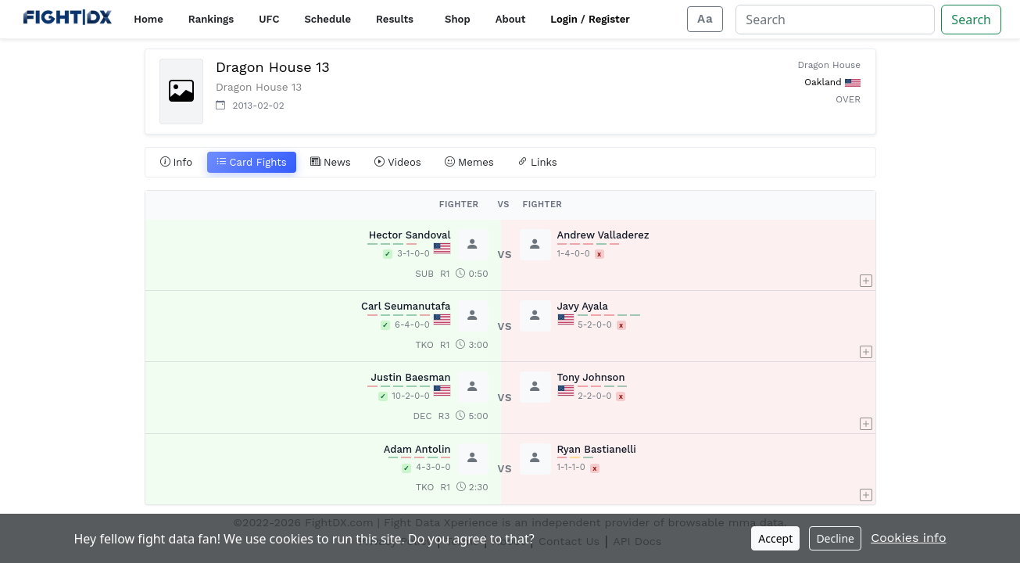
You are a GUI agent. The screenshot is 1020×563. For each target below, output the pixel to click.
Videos (397, 162)
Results (394, 19)
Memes (469, 162)
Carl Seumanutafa (406, 306)
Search (971, 19)
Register (609, 19)
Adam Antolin (417, 449)
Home (148, 19)
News (330, 162)
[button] (866, 255)
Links (537, 162)
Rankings (211, 19)
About (511, 19)
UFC (269, 19)
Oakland (822, 82)
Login (564, 19)
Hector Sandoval (410, 235)
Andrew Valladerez (603, 235)
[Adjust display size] (705, 19)
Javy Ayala (582, 306)
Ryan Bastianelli (596, 449)
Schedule (327, 19)
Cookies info (908, 537)
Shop (458, 19)
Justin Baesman (411, 377)
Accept (775, 538)
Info (176, 162)
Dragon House (829, 64)
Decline (835, 538)
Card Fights (252, 162)
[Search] (835, 19)
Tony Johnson (591, 377)
